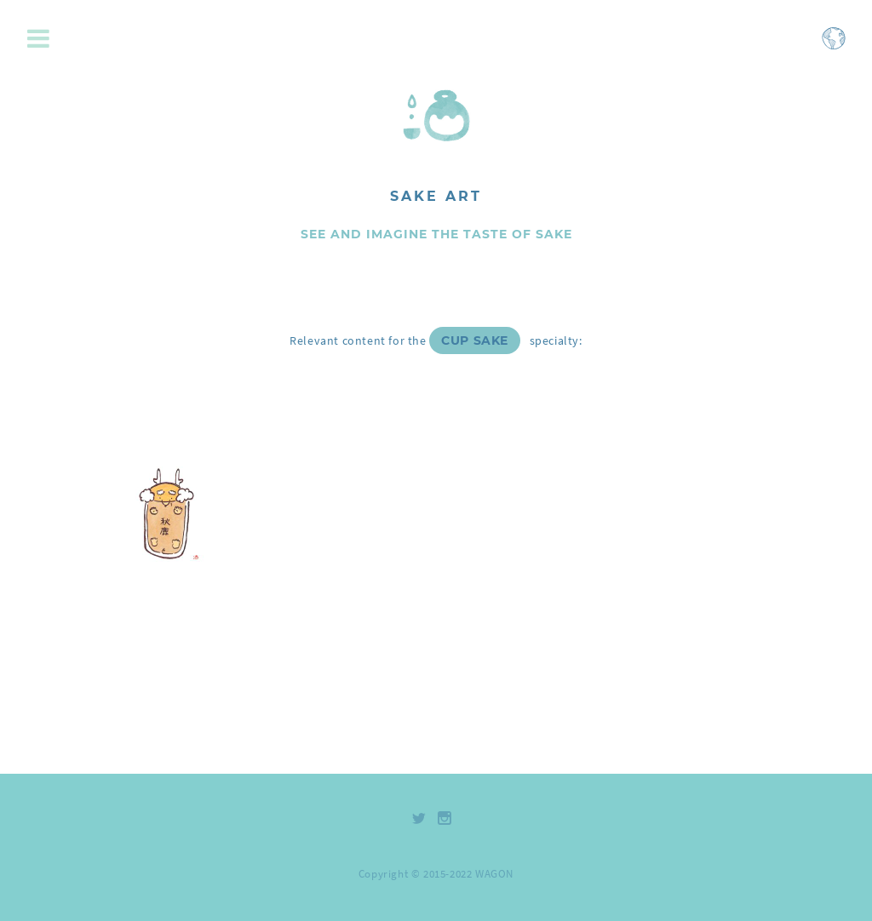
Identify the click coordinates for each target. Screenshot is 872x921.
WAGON (494, 874)
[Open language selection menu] (833, 46)
